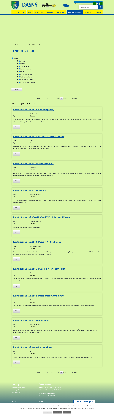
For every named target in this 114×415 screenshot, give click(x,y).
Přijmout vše (47, 412)
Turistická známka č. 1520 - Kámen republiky (33, 109)
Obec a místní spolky (74, 12)
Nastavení (67, 412)
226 (70, 98)
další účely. (89, 405)
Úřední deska (39, 12)
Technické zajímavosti (26, 77)
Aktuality (50, 12)
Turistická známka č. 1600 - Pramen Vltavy (32, 347)
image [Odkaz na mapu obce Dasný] (67, 5)
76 (47, 98)
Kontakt (98, 12)
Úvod (13, 12)
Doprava (22, 64)
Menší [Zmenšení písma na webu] (94, 3)
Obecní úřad (20, 12)
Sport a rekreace (25, 66)
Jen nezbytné (57, 412)
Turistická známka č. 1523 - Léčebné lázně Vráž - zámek (38, 136)
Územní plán (61, 12)
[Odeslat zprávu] (17, 89)
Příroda (22, 61)
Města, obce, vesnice (26, 74)
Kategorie (17, 58)
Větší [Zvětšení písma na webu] (101, 3)
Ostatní (22, 72)
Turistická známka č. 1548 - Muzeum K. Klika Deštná (37, 241)
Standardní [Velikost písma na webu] (98, 3)
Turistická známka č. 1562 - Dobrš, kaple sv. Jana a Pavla (38, 295)
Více (16, 127)
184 (59, 98)
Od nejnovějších (19, 104)
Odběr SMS (88, 12)
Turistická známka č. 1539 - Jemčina (29, 190)
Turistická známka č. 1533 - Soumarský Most (33, 163)
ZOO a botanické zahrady (27, 82)
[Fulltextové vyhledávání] (85, 7)
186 (64, 98)
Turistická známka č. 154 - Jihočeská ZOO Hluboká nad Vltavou (41, 217)
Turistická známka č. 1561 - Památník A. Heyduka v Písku (39, 268)
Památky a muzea (25, 69)
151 (52, 98)
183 (57, 98)
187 (66, 98)
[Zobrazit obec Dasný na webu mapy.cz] (84, 393)
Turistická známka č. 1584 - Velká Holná (31, 320)
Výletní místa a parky (26, 79)
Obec (29, 12)
